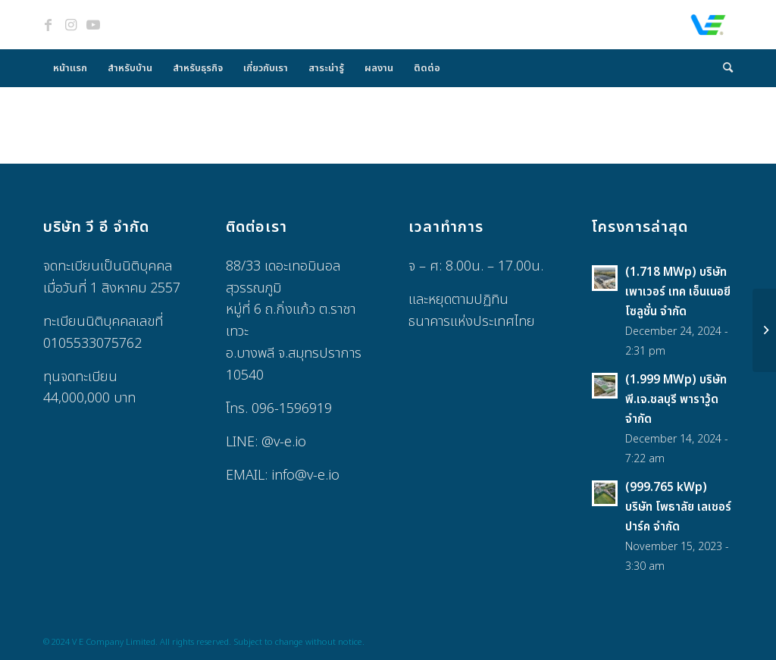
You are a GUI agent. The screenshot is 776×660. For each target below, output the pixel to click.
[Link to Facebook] (47, 25)
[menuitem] (70, 68)
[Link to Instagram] (70, 25)
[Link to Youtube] (93, 25)
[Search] (723, 68)
